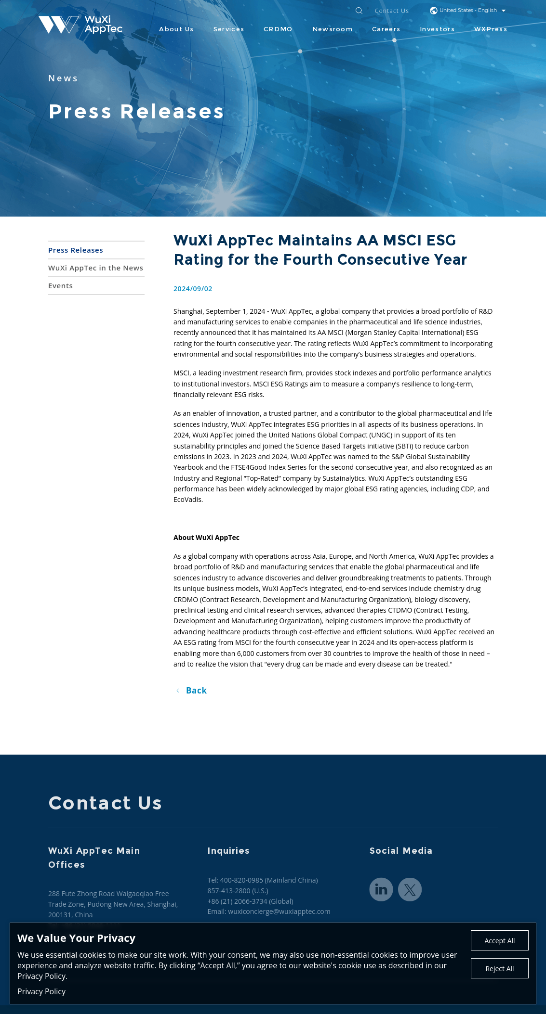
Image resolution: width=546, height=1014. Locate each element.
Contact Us (392, 11)
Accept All (499, 940)
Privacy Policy (41, 991)
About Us (176, 29)
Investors (437, 29)
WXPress (490, 29)
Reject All (499, 968)
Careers (386, 29)
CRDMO (278, 29)
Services (228, 29)
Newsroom (332, 29)
